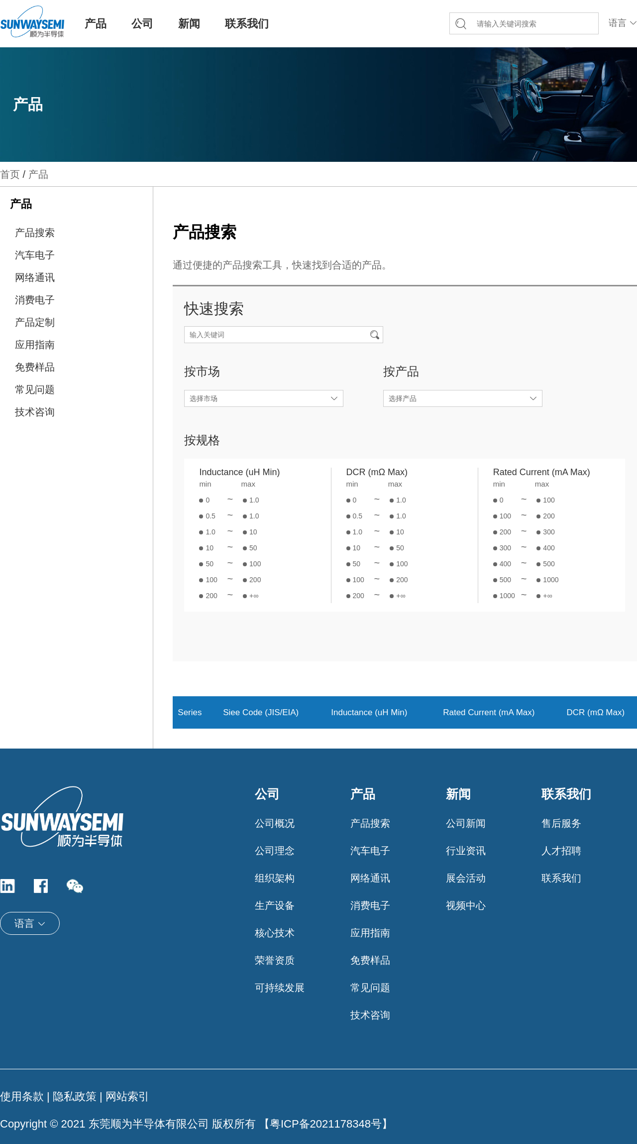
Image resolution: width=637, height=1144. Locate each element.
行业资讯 (466, 850)
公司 (142, 23)
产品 (95, 23)
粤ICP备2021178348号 (326, 1124)
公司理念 (275, 850)
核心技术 (275, 932)
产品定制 (35, 322)
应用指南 (35, 344)
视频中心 (466, 905)
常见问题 (35, 389)
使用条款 (22, 1096)
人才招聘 (561, 850)
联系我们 (247, 23)
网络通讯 (35, 277)
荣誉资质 (275, 960)
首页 (10, 174)
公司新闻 (466, 823)
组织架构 (275, 878)
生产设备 (275, 905)
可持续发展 (280, 987)
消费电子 (35, 299)
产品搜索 (35, 232)
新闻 (189, 23)
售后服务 (561, 823)
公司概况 (275, 823)
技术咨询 (35, 411)
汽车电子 (35, 255)
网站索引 (127, 1096)
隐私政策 (75, 1096)
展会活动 (466, 878)
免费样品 (35, 367)
